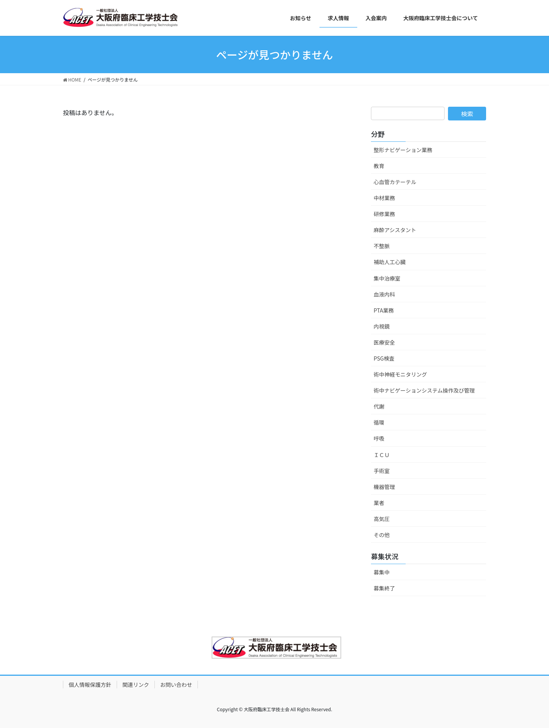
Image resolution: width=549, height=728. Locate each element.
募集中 (382, 572)
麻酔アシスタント (395, 230)
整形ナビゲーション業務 (403, 150)
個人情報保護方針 (90, 684)
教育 (379, 166)
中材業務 (384, 198)
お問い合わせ (176, 684)
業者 (379, 503)
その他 (382, 535)
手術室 (382, 471)
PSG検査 (384, 358)
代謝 (379, 406)
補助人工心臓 (390, 262)
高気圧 (382, 519)
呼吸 (379, 438)
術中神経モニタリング (400, 374)
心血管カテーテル (395, 182)
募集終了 (384, 588)
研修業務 (384, 214)
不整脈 (382, 246)
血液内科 (384, 294)
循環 (379, 422)
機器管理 (384, 487)
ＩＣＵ (382, 455)
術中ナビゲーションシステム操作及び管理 (424, 390)
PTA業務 (384, 310)
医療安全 (384, 342)
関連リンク (135, 684)
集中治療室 (387, 278)
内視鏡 (382, 326)
